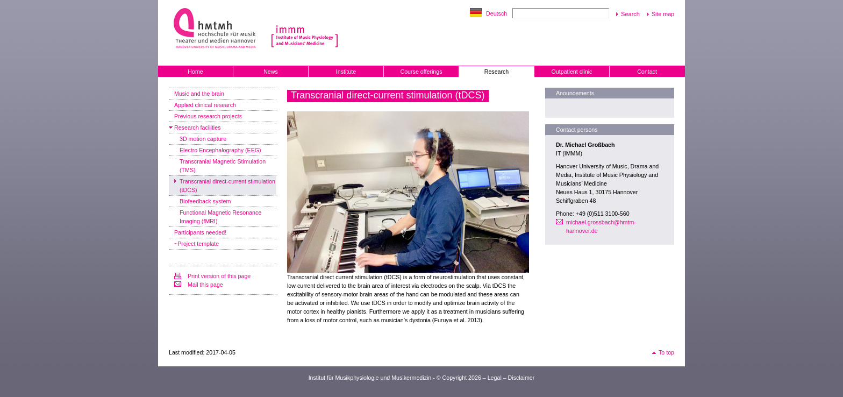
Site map (663, 14)
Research (496, 71)
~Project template (196, 243)
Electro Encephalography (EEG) (220, 150)
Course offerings (421, 71)
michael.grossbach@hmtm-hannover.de (601, 226)
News (270, 71)
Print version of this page (219, 276)
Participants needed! (200, 232)
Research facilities (197, 127)
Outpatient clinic (572, 71)
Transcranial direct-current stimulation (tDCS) (227, 185)
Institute (346, 71)
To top (666, 352)
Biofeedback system (205, 201)
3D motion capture (203, 139)
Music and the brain (199, 93)
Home (195, 71)
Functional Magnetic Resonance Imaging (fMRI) (220, 216)
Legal (495, 377)
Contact (647, 71)
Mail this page (205, 284)
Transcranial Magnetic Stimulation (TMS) (223, 165)
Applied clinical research (205, 105)
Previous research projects (208, 116)
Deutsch (496, 13)
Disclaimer (521, 377)
